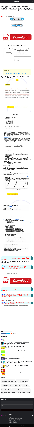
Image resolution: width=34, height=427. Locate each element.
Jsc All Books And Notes (4, 388)
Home (1, 4)
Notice (29, 388)
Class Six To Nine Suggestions (13, 382)
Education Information (11, 385)
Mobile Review (14, 388)
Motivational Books (25, 388)
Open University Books (4, 389)
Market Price (9, 388)
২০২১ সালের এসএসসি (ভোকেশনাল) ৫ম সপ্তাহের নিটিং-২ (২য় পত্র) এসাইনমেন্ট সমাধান (16, 73)
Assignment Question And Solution (7, 4)
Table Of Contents (6, 70)
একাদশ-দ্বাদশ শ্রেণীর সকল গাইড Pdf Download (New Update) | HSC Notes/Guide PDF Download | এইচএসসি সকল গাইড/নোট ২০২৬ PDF (18, 354)
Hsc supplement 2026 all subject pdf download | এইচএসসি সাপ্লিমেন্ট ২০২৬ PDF (15, 372)
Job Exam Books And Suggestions (26, 386)
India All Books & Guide (4, 386)
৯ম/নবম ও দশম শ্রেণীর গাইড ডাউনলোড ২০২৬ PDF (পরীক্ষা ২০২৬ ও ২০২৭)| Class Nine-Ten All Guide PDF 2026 (19, 350)
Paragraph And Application (27, 389)
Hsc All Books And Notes (25, 385)
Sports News (17, 392)
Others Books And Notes (11, 389)
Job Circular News (19, 386)
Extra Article (16, 385)
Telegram (19, 306)
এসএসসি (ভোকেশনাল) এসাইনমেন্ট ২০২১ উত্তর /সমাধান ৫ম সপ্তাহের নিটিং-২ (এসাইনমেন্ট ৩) (17, 71)
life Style (2, 393)
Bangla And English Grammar (20, 381)
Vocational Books (28, 392)
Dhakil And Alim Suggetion (4, 385)
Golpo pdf (20, 385)
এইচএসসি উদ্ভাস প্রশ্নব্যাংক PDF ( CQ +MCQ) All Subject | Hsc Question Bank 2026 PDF (16, 365)
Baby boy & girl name (13, 381)
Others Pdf (16, 389)
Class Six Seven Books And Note (5, 382)
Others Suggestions (20, 389)
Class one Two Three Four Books (22, 382)
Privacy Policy (23, 425)
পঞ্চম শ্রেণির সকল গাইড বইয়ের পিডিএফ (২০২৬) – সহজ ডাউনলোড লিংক (14, 346)
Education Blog (17, 1)
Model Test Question (19, 388)
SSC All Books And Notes (4, 392)
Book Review (26, 381)
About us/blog (27, 425)
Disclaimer (31, 425)
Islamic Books (14, 386)
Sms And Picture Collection (11, 392)
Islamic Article (9, 386)
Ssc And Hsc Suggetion (22, 392)
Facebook (15, 306)
